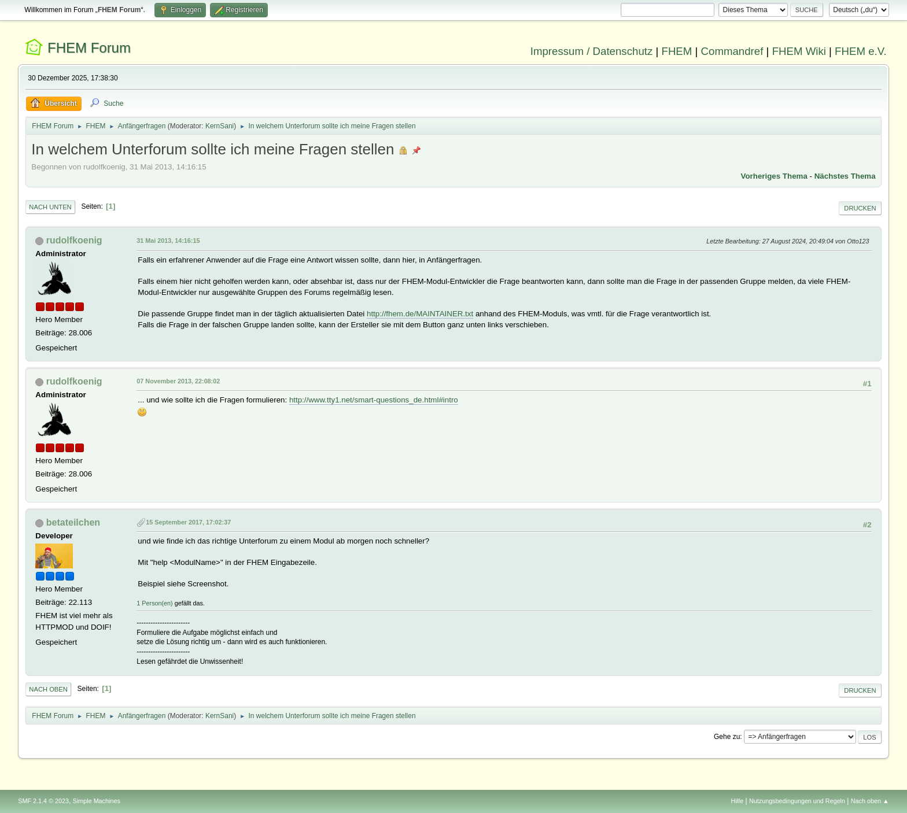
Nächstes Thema (845, 176)
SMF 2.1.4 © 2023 (43, 800)
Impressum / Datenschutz (591, 51)
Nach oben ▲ (870, 800)
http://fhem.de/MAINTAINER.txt (420, 313)
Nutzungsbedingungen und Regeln (797, 800)
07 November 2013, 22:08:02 (178, 381)
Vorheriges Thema (774, 176)
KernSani (219, 126)
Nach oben (48, 689)
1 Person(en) (154, 603)
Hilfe (737, 800)
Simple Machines (96, 800)
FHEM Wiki (799, 51)
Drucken (860, 208)
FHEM (676, 51)
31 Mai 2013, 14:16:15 (168, 240)
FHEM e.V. (861, 51)
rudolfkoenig (74, 240)
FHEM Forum (89, 48)
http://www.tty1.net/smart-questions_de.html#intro (373, 400)
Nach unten (50, 207)
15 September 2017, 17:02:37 (188, 522)
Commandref (732, 51)
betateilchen (73, 522)
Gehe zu (727, 737)
